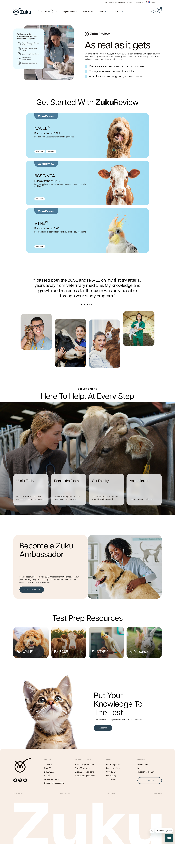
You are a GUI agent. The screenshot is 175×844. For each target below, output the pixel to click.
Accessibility (157, 793)
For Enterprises (109, 2)
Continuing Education (66, 11)
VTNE (47, 775)
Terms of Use (18, 793)
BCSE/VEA (49, 772)
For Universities (120, 2)
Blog (139, 768)
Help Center (140, 2)
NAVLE (48, 768)
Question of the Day (145, 772)
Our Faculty (111, 775)
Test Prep (45, 11)
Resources (116, 11)
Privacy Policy (65, 793)
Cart (159, 9)
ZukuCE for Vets (82, 768)
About (101, 11)
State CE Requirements (85, 775)
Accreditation (112, 779)
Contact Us (130, 2)
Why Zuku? (88, 11)
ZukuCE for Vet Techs (84, 772)
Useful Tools (142, 764)
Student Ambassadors (54, 783)
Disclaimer (111, 793)
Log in (153, 10)
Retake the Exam (51, 779)
